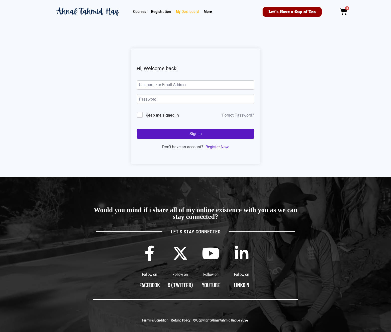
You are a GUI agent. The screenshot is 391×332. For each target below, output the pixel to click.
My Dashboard (187, 11)
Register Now (217, 147)
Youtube (211, 285)
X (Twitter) (180, 285)
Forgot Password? (238, 115)
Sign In (196, 133)
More (208, 11)
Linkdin (241, 285)
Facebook (149, 285)
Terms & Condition (155, 320)
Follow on (149, 274)
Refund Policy (180, 320)
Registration (161, 11)
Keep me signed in (162, 115)
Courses (139, 11)
